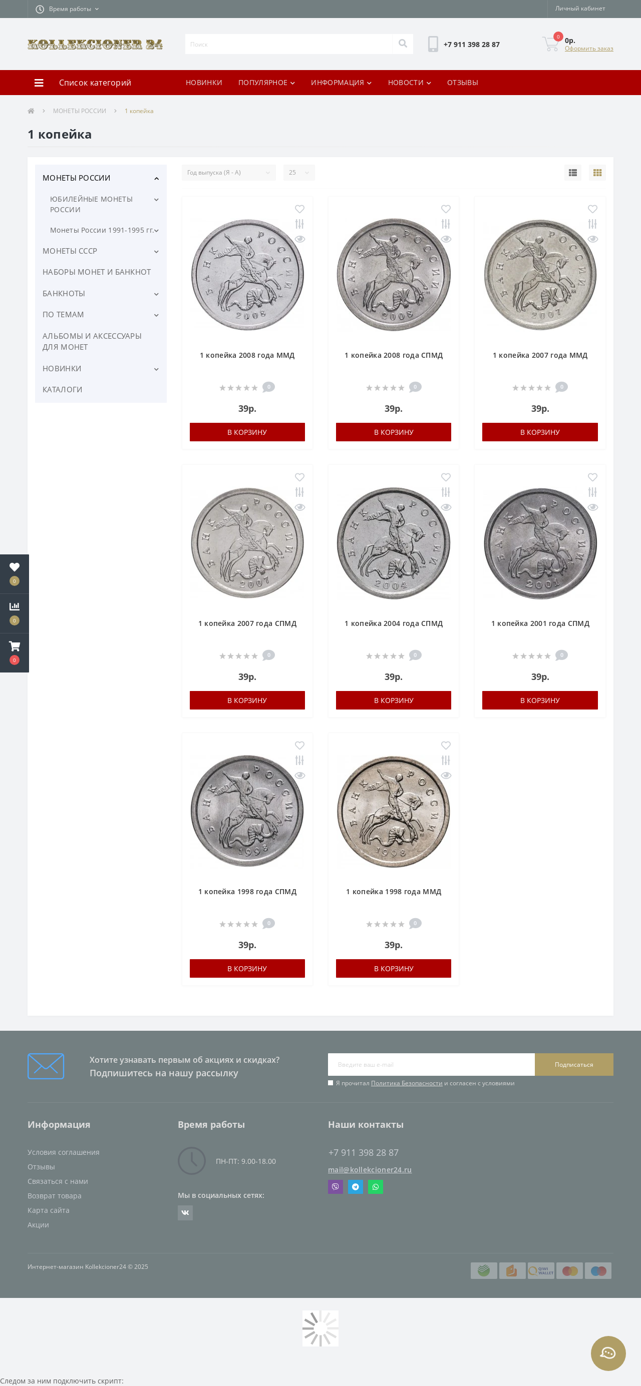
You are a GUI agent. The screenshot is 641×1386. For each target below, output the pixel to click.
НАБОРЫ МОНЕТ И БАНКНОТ (97, 272)
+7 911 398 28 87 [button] (364, 1152)
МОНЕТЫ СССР (70, 251)
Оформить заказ (589, 48)
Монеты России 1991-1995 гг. (102, 230)
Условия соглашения (64, 1152)
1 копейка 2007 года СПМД (247, 623)
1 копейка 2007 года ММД (540, 355)
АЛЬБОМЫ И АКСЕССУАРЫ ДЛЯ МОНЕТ (92, 341)
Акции (38, 1224)
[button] (67, 9)
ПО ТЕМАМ (63, 314)
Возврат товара (55, 1195)
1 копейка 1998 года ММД (393, 891)
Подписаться (574, 1064)
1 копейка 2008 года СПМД (394, 355)
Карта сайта (49, 1210)
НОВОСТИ (409, 82)
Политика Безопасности (407, 1083)
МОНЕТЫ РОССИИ (79, 111)
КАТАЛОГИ (62, 389)
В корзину (247, 432)
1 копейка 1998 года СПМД (247, 891)
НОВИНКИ (204, 82)
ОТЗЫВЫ (462, 82)
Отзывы (41, 1166)
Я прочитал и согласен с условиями (425, 1083)
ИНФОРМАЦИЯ (341, 82)
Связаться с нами (58, 1181)
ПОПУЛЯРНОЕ (266, 82)
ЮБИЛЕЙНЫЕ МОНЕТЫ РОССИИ (91, 204)
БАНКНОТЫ (64, 293)
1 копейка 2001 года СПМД (540, 623)
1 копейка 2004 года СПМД (394, 623)
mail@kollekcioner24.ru (370, 1169)
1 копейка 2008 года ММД (247, 355)
